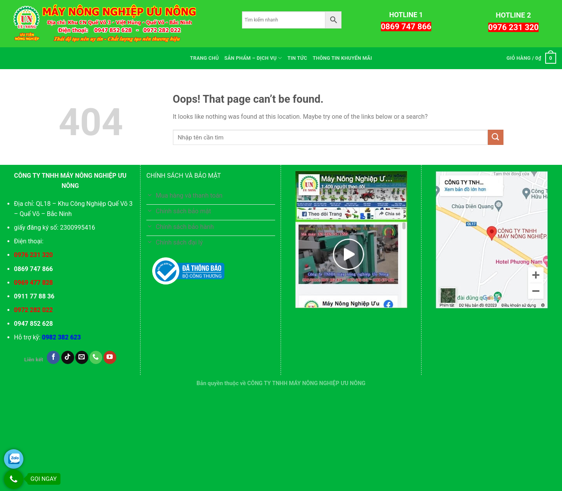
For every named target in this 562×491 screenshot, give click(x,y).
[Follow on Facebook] (53, 357)
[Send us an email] (81, 357)
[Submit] (495, 137)
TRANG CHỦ (204, 58)
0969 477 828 (33, 282)
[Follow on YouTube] (109, 357)
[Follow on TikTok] (67, 357)
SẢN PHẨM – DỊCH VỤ (253, 58)
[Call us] (95, 357)
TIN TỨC (297, 58)
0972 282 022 (33, 310)
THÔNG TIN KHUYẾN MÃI (342, 58)
